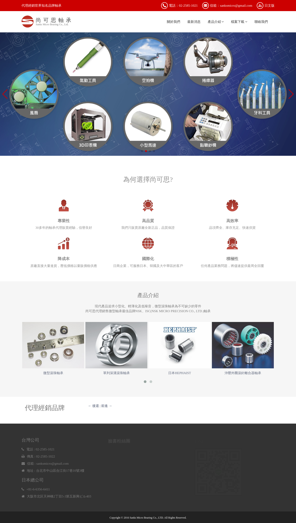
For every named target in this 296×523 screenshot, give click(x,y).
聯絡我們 (261, 22)
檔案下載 (239, 22)
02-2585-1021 (45, 450)
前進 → (106, 406)
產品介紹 (216, 22)
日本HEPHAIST (179, 373)
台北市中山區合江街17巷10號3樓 (60, 472)
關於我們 (173, 22)
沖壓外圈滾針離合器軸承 (243, 373)
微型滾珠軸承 (53, 373)
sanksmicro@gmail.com (52, 465)
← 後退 (93, 406)
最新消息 (194, 22)
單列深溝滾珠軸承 (116, 373)
